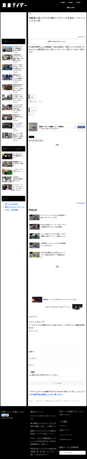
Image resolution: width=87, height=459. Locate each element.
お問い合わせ (46, 453)
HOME (39, 453)
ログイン (63, 414)
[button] (83, 441)
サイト (31, 353)
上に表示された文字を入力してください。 (44, 363)
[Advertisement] (57, 27)
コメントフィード (66, 423)
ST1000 (31, 140)
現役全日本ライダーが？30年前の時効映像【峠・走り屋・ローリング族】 (43, 440)
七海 (42, 432)
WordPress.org (65, 428)
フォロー (82, 127)
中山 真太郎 (39, 140)
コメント (33, 316)
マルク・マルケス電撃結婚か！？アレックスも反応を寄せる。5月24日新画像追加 (43, 429)
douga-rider (40, 443)
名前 (31, 340)
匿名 (50, 414)
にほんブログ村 (7, 406)
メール (32, 347)
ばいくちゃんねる (11, 204)
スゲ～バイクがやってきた (40, 404)
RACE (31, 136)
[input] (72, 441)
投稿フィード (64, 418)
